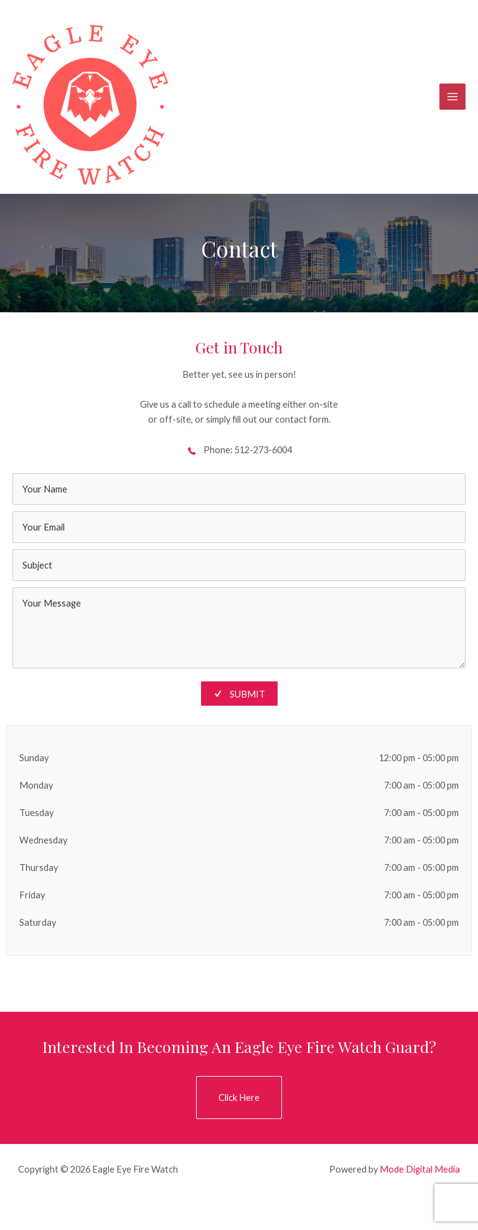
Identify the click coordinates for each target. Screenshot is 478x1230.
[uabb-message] (239, 627)
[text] (239, 489)
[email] (239, 527)
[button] (239, 1097)
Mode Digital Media (420, 1169)
